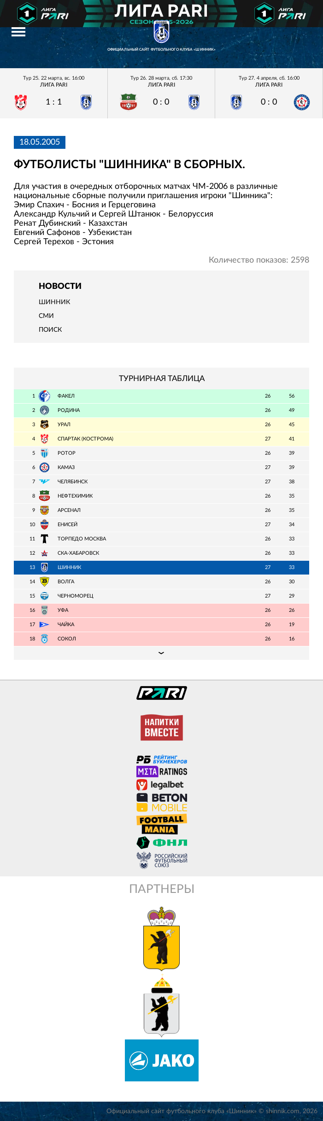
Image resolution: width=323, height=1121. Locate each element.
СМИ (46, 316)
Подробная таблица (161, 653)
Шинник (54, 302)
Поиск (50, 330)
